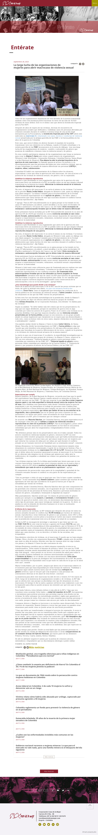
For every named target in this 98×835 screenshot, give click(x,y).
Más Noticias (49, 771)
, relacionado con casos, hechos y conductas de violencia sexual (48, 137)
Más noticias (49, 757)
